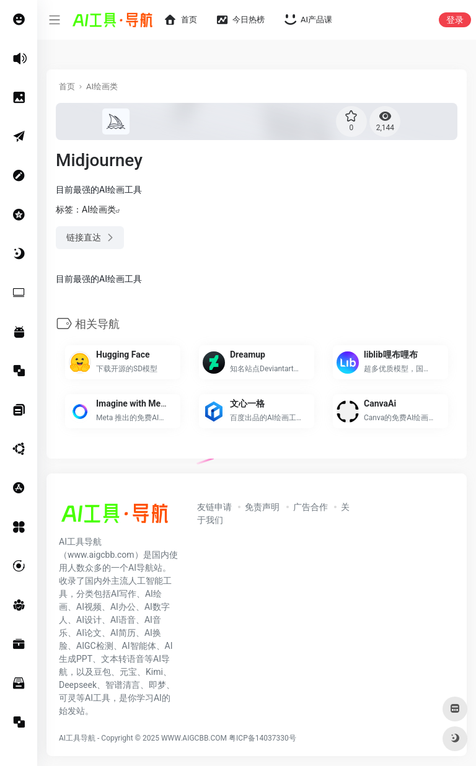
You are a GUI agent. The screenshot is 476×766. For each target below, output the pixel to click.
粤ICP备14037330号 (262, 738)
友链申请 (214, 507)
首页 (67, 86)
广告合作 (310, 507)
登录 (455, 20)
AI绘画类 (102, 86)
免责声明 (262, 507)
